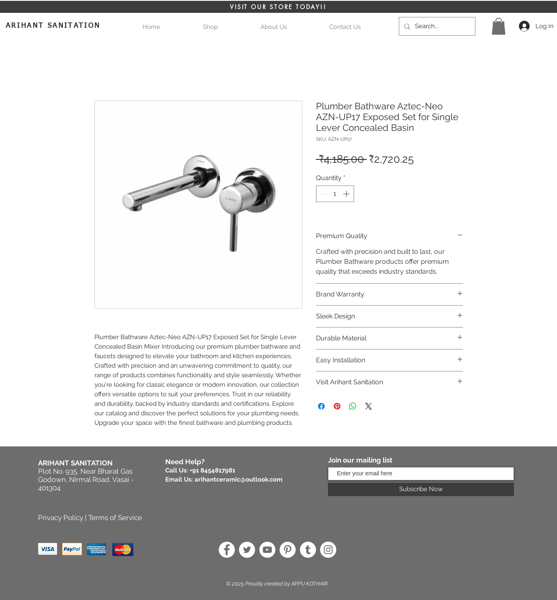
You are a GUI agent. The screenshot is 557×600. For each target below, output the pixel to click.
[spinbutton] (335, 194)
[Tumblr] (308, 550)
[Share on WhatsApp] (353, 406)
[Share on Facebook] (321, 406)
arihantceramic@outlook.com (238, 479)
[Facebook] (227, 550)
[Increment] (347, 194)
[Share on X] (369, 406)
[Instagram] (328, 550)
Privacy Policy (60, 517)
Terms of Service (115, 517)
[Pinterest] (288, 550)
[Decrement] (323, 194)
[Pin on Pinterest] (337, 406)
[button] (499, 26)
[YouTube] (267, 550)
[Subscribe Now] (421, 489)
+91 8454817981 (212, 470)
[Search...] (436, 26)
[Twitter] (247, 550)
